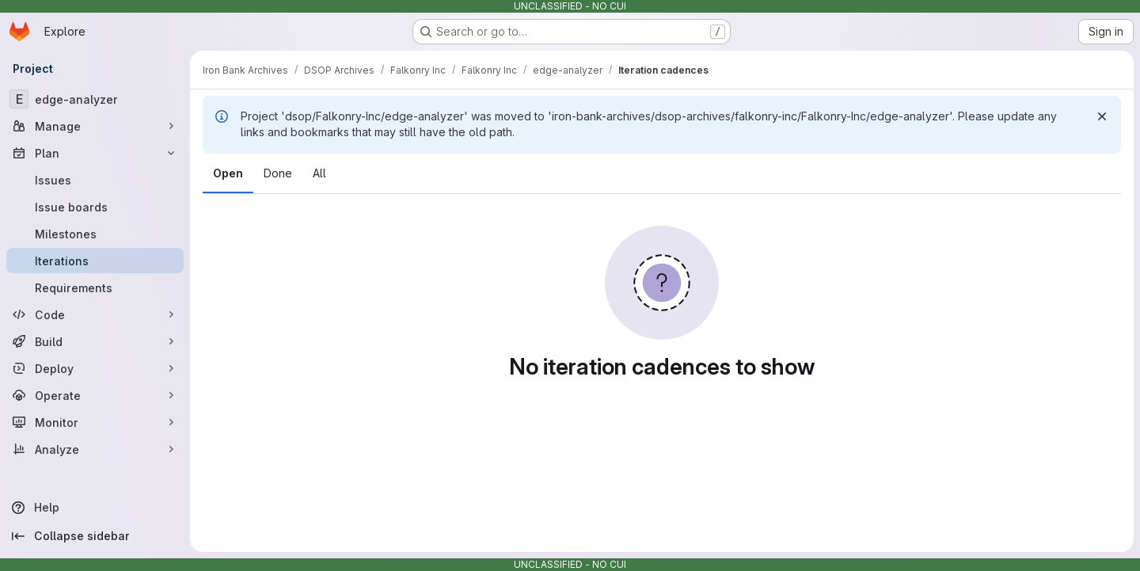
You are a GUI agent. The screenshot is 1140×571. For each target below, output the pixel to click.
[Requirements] (95, 287)
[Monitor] (95, 422)
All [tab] (319, 173)
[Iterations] (95, 260)
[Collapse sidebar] (95, 536)
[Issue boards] (95, 206)
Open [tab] (228, 173)
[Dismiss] (1102, 116)
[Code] (95, 314)
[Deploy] (95, 368)
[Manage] (95, 126)
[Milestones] (95, 233)
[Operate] (95, 395)
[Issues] (95, 179)
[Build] (95, 341)
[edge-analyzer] (95, 99)
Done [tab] (278, 173)
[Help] (95, 507)
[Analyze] (95, 449)
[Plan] (95, 153)
